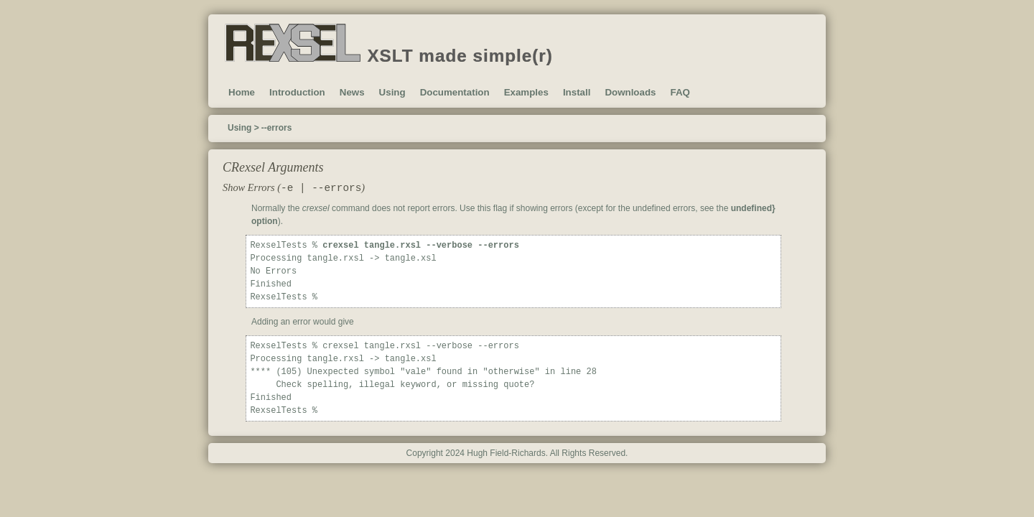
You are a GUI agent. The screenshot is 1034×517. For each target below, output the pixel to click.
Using (392, 92)
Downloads (630, 92)
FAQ (679, 92)
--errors (276, 128)
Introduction (297, 92)
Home (241, 92)
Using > (243, 128)
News (352, 92)
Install (577, 92)
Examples (526, 92)
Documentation (455, 92)
